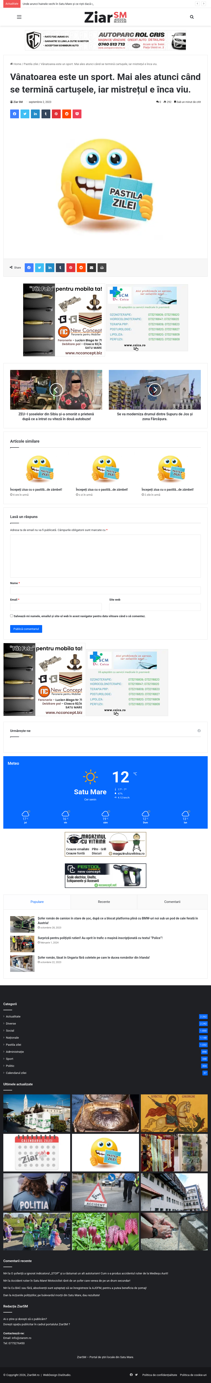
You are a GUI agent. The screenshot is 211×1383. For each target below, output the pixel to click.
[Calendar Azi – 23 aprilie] (36, 1152)
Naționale (12, 1037)
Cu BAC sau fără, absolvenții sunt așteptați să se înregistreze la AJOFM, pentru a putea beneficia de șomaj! (79, 1288)
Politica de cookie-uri (193, 1375)
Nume (15, 583)
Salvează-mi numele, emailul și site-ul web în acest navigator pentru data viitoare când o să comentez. (79, 616)
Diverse (11, 1023)
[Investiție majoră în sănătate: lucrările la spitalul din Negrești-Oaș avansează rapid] (174, 1192)
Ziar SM (18, 102)
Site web (114, 599)
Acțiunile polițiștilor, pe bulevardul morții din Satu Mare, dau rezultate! (56, 1295)
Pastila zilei (31, 64)
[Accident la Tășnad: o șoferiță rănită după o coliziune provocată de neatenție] (105, 1192)
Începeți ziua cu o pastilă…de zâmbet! (36, 489)
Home (15, 64)
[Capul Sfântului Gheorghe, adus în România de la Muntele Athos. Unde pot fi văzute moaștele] (105, 1113)
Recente (104, 902)
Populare (37, 902)
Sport (9, 1058)
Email (14, 599)
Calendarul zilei (16, 1073)
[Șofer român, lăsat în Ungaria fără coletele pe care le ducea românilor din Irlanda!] (22, 963)
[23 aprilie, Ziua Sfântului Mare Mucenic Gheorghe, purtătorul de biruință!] (174, 1113)
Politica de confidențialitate (159, 1375)
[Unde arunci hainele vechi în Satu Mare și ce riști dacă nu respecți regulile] (36, 1113)
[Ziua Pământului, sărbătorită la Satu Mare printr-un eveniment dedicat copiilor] (36, 1231)
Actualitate (13, 1016)
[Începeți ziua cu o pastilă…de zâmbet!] (39, 468)
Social (10, 1030)
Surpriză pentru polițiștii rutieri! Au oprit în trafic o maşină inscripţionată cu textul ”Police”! (100, 938)
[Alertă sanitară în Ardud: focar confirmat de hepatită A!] (174, 1231)
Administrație (15, 1051)
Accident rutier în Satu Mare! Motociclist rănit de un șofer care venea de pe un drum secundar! (70, 1280)
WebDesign (50, 1375)
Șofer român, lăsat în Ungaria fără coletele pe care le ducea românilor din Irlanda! (94, 957)
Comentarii (172, 902)
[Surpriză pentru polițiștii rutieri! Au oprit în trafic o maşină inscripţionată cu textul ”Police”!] (22, 944)
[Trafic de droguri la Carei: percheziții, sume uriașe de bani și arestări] (174, 1152)
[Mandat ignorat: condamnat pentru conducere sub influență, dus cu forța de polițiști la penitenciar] (36, 1192)
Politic (10, 1065)
